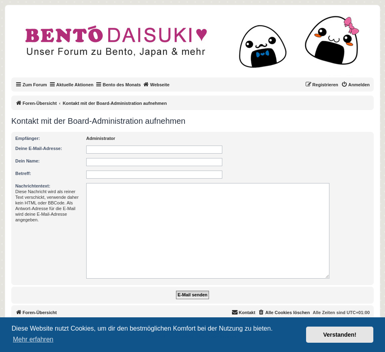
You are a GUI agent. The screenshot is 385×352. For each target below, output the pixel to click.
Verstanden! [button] (339, 334)
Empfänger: (27, 138)
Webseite (156, 84)
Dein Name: (27, 160)
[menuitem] (355, 85)
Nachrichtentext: (32, 185)
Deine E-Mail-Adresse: (38, 148)
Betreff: (23, 173)
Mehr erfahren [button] (33, 339)
